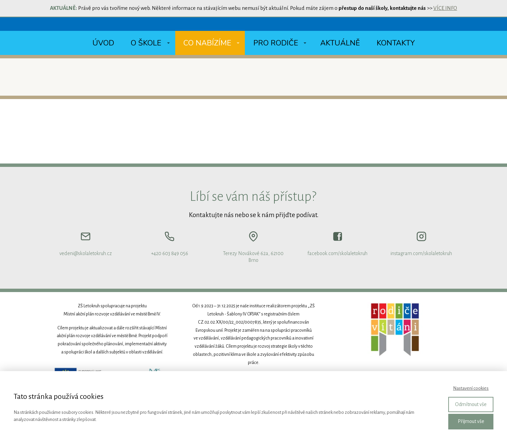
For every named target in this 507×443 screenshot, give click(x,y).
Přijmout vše (471, 421)
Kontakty (396, 43)
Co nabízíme (207, 43)
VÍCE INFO (445, 8)
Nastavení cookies (471, 388)
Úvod (103, 43)
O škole (146, 43)
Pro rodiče (275, 43)
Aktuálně (340, 43)
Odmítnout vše (471, 404)
